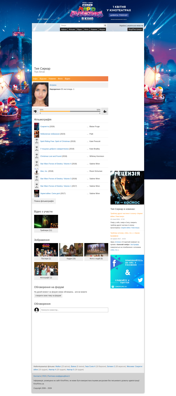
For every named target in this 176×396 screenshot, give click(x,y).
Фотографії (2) (46, 278)
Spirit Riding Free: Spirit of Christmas (55, 141)
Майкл (58, 366)
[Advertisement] (88, 47)
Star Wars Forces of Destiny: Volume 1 (55, 186)
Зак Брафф (134, 244)
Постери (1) (46, 259)
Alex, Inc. (44, 171)
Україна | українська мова (131, 26)
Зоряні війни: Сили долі (50, 193)
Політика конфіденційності (59, 376)
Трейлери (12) (46, 230)
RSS (44, 376)
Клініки (118, 242)
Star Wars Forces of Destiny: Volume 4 (55, 164)
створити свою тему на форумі (48, 296)
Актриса (53, 85)
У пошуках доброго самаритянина (54, 149)
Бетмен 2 (111, 366)
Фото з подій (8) (96, 259)
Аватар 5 (70, 370)
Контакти (37, 376)
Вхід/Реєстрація (135, 29)
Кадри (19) (71, 259)
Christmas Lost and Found (50, 156)
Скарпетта (44, 126)
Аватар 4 (52, 370)
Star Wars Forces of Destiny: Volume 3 (55, 179)
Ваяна (73, 366)
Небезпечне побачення (49, 134)
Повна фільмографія (44, 201)
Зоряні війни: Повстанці (130, 228)
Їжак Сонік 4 (90, 366)
